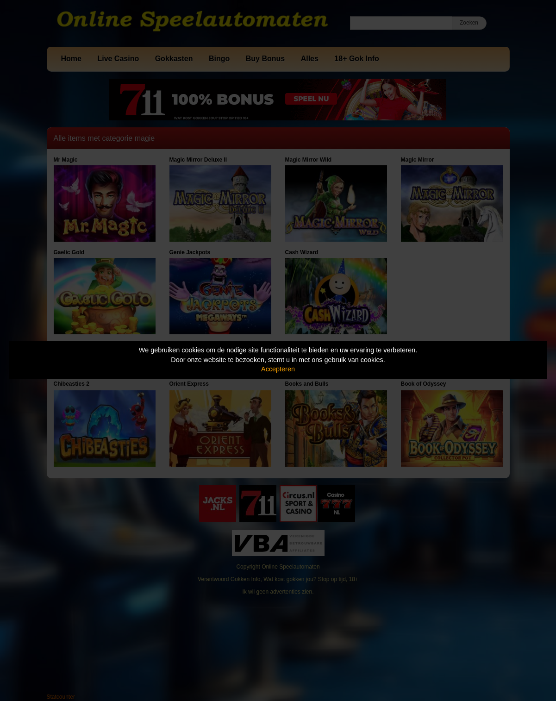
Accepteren (278, 369)
